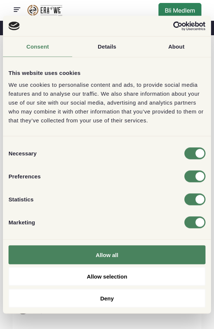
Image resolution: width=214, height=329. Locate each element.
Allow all (107, 254)
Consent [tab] (37, 46)
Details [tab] (107, 46)
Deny (107, 298)
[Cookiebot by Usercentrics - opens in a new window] (173, 26)
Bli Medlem (180, 10)
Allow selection (107, 276)
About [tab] (176, 46)
